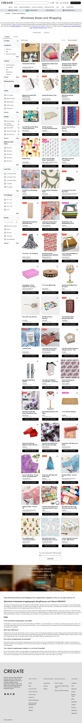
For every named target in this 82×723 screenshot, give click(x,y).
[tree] (11, 51)
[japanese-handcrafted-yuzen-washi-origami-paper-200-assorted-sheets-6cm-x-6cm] (50, 337)
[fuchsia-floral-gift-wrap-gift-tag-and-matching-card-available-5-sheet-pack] (50, 432)
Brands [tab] (16, 36)
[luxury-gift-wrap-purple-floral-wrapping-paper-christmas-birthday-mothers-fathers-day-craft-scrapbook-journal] (30, 463)
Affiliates (31, 710)
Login (57, 2)
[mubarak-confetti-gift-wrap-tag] (30, 84)
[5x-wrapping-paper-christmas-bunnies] (30, 527)
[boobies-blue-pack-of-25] (70, 463)
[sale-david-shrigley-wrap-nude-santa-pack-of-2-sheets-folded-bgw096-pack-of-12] (50, 147)
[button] (37, 32)
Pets (57, 7)
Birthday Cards (73, 695)
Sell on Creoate (41, 588)
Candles (73, 704)
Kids (63, 7)
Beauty (73, 691)
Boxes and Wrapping (19, 13)
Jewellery (74, 683)
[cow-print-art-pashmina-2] (30, 242)
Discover (73, 707)
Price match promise (69, 10)
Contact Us (31, 697)
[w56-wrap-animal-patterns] (70, 84)
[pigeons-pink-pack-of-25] (30, 495)
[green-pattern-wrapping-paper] (50, 179)
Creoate (7, 13)
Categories (74, 713)
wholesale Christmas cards (40, 27)
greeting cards (67, 26)
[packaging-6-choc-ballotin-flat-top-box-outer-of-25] (30, 274)
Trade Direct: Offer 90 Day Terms (62, 686)
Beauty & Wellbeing (24, 7)
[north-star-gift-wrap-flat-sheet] (70, 432)
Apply (17, 86)
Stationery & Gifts (49, 7)
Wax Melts (74, 701)
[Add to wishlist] (37, 45)
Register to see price (30, 71)
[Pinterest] (8, 694)
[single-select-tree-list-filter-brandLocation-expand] (17, 60)
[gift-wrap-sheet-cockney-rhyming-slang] (50, 115)
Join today (41, 582)
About (30, 683)
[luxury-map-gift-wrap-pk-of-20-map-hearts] (70, 527)
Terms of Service (33, 691)
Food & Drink (69, 7)
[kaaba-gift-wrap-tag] (50, 84)
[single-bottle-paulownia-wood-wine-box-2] (30, 210)
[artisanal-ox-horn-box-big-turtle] (70, 179)
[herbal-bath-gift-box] (30, 52)
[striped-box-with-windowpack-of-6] (70, 210)
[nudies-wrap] (30, 147)
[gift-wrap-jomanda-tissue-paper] (70, 147)
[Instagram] (11, 694)
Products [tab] (7, 37)
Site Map (31, 707)
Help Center (47, 683)
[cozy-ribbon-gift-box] (70, 242)
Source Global (13, 10)
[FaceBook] (5, 694)
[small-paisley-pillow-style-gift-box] (50, 52)
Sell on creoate (64, 2)
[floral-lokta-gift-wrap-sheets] (70, 115)
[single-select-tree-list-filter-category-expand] (17, 45)
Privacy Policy (32, 694)
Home (16, 7)
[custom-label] (30, 337)
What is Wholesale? (34, 700)
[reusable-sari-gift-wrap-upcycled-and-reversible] (70, 495)
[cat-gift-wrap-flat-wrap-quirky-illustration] (30, 115)
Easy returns (50, 10)
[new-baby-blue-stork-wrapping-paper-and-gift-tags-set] (50, 527)
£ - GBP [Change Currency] (52, 2)
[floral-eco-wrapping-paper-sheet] (70, 369)
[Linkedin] (13, 694)
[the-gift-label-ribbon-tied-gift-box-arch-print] (50, 369)
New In (11, 7)
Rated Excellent (31, 10)
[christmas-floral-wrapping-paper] (50, 242)
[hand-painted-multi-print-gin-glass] (70, 274)
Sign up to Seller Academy (62, 690)
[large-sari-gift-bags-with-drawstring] (50, 463)
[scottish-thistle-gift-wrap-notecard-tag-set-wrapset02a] (30, 400)
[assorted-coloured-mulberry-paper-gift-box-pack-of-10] (30, 432)
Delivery (46, 686)
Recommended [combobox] (72, 40)
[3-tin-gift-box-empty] (70, 400)
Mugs (72, 699)
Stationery (74, 688)
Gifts (72, 686)
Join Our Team (32, 688)
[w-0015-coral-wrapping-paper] (30, 179)
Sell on (59, 683)
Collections (74, 710)
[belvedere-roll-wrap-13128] (30, 369)
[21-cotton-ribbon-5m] (50, 274)
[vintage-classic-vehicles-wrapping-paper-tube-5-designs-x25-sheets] (70, 52)
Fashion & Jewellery (37, 7)
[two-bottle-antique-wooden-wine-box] (70, 305)
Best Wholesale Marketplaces (33, 703)
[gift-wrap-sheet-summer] (50, 305)
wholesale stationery (15, 26)
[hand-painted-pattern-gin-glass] (50, 400)
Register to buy (75, 2)
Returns (46, 688)
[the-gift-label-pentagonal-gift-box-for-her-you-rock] (70, 337)
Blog (30, 686)
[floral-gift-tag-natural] (30, 305)
